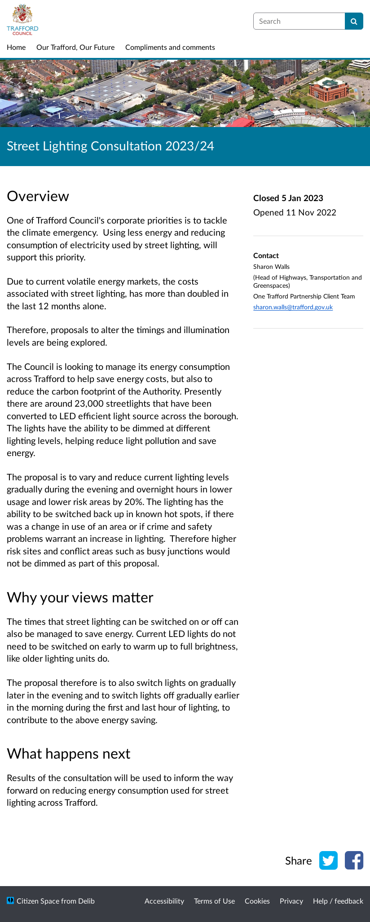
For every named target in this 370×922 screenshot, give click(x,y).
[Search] (354, 21)
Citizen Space (38, 900)
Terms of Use (214, 900)
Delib (86, 900)
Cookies (257, 900)
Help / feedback (338, 900)
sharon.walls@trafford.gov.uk (293, 307)
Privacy (291, 900)
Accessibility (164, 900)
